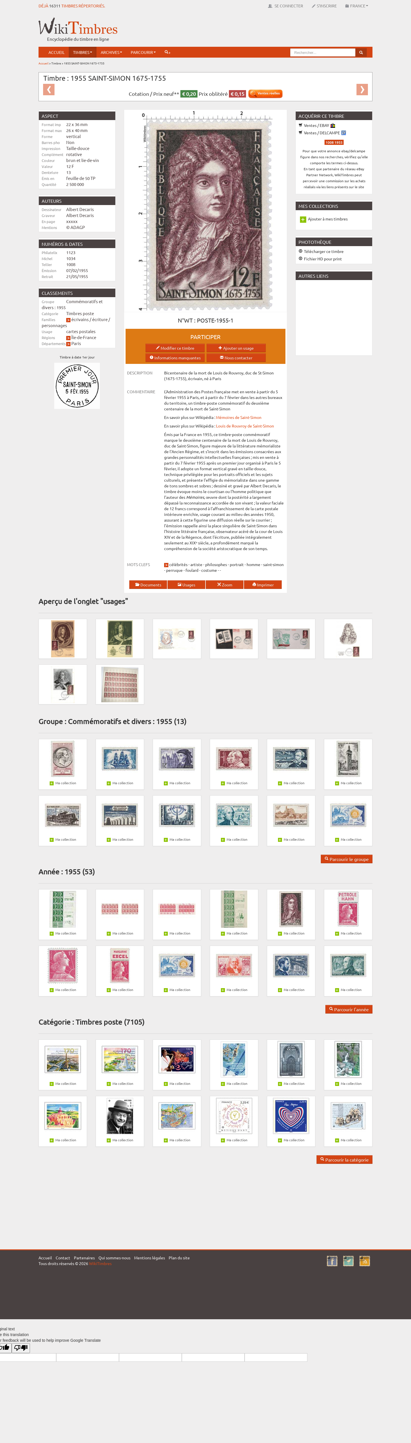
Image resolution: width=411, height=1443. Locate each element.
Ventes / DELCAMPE (322, 132)
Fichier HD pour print (320, 258)
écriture (100, 319)
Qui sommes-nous (114, 1257)
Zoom (224, 584)
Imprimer (263, 584)
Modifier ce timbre (175, 347)
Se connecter (285, 5)
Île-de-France (83, 337)
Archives (111, 52)
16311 (55, 5)
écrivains (80, 319)
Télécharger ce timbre (321, 251)
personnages (54, 325)
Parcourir (143, 52)
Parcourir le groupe (347, 859)
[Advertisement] (268, 30)
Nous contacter (236, 357)
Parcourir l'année (349, 1009)
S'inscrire (324, 5)
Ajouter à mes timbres (328, 218)
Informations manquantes (175, 357)
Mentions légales (149, 1257)
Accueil (57, 52)
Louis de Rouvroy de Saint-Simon (245, 425)
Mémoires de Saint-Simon (238, 417)
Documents (148, 584)
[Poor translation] (21, 1348)
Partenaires (84, 1257)
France (356, 5)
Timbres (82, 52)
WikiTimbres (100, 1263)
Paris (76, 343)
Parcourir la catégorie (344, 1159)
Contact (63, 1257)
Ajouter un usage (236, 347)
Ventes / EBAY (317, 125)
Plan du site (179, 1257)
